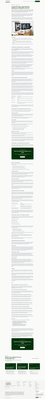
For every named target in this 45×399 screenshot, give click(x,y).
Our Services (24, 1)
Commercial (18, 384)
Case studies (30, 384)
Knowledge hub (30, 385)
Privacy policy (36, 385)
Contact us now (37, 1)
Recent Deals (28, 1)
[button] (43, 391)
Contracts (24, 384)
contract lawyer (28, 249)
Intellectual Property (19, 385)
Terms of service (36, 383)
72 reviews (38, 391)
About (31, 1)
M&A (23, 383)
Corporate (18, 383)
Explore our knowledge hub (35, 358)
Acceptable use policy (37, 384)
